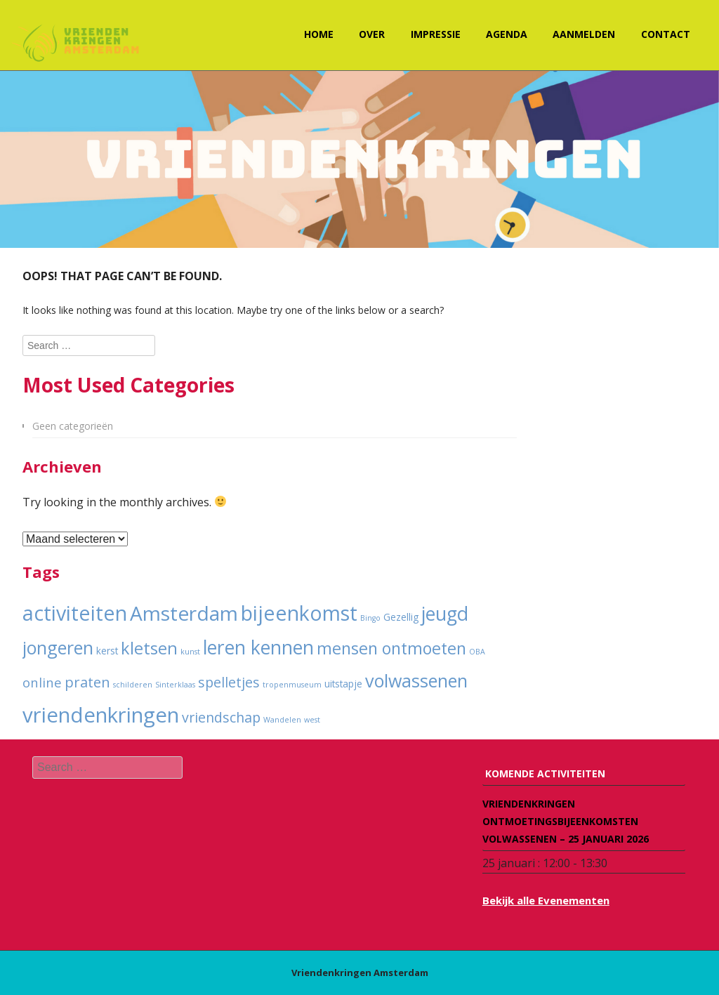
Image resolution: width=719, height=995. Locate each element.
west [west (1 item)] (312, 720)
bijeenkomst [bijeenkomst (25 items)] (299, 613)
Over (372, 34)
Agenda (506, 34)
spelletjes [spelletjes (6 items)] (229, 682)
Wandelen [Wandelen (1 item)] (282, 720)
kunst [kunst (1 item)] (190, 652)
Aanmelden (584, 34)
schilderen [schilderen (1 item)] (132, 685)
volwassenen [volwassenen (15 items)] (416, 680)
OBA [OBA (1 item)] (477, 652)
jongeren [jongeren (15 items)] (57, 647)
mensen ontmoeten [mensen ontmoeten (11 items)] (391, 648)
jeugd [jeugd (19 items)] (444, 613)
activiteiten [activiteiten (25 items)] (74, 613)
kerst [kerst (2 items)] (107, 651)
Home (319, 34)
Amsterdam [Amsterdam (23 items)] (184, 613)
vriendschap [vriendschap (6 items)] (221, 717)
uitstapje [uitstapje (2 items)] (343, 684)
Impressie (436, 34)
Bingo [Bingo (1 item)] (370, 618)
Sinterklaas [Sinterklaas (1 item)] (175, 685)
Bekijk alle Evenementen (545, 900)
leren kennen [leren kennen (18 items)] (258, 647)
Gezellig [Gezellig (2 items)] (400, 617)
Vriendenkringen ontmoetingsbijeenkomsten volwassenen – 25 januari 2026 (565, 821)
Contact (665, 34)
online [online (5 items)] (42, 682)
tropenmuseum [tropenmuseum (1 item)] (292, 685)
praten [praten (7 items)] (87, 682)
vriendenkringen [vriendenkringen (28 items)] (100, 715)
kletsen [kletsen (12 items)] (149, 648)
